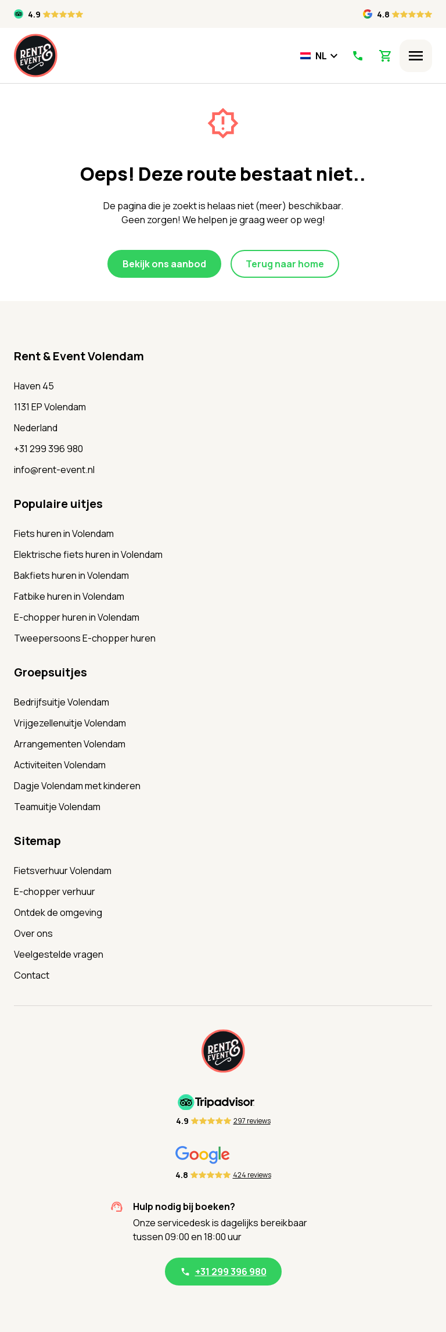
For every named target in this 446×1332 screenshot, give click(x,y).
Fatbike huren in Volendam (69, 596)
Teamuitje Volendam (57, 806)
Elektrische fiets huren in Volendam (88, 554)
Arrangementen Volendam (69, 743)
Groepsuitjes (50, 672)
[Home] (35, 55)
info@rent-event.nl (54, 469)
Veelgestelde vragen (58, 954)
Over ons (33, 933)
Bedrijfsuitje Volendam (61, 702)
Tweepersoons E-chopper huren (85, 638)
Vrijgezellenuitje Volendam (70, 723)
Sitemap (37, 840)
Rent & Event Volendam (79, 356)
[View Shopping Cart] (385, 56)
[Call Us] (357, 56)
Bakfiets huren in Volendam (71, 575)
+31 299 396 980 (48, 448)
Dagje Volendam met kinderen (77, 785)
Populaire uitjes (58, 503)
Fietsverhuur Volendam (63, 870)
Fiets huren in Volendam (64, 533)
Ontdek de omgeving (58, 912)
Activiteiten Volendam (60, 764)
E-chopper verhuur (54, 891)
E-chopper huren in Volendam (76, 617)
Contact (31, 975)
